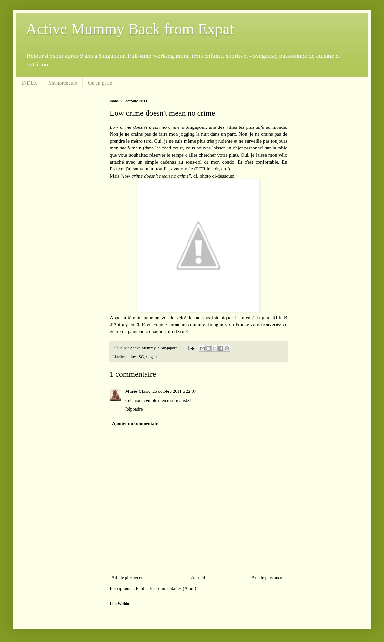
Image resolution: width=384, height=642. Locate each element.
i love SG (136, 356)
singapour (154, 356)
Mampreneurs (62, 83)
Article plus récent (128, 577)
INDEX (29, 83)
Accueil (198, 577)
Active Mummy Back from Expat (130, 28)
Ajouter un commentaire (135, 423)
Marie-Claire (137, 391)
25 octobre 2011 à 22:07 (174, 391)
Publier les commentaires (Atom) (166, 588)
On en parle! (101, 83)
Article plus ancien (268, 577)
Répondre (134, 409)
